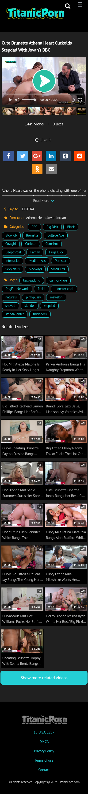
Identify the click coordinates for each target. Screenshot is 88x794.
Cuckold (30, 243)
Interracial (12, 260)
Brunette (32, 235)
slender (29, 305)
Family (35, 252)
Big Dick (52, 227)
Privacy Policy (44, 751)
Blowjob (11, 235)
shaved (10, 305)
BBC (34, 227)
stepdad (49, 305)
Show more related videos (43, 678)
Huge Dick (56, 252)
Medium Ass (37, 260)
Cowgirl (10, 243)
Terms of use (44, 760)
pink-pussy (33, 297)
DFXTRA (28, 209)
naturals (11, 297)
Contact (44, 769)
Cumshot (52, 243)
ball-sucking (31, 280)
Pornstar (60, 260)
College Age (55, 235)
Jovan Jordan (56, 217)
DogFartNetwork (17, 288)
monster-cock (63, 288)
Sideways (35, 269)
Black (71, 227)
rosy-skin (56, 297)
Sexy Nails (12, 269)
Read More (43, 200)
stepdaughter (14, 314)
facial (41, 288)
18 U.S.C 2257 (44, 732)
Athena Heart (36, 217)
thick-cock (40, 314)
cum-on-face (58, 280)
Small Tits (58, 269)
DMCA (44, 741)
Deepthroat (13, 252)
